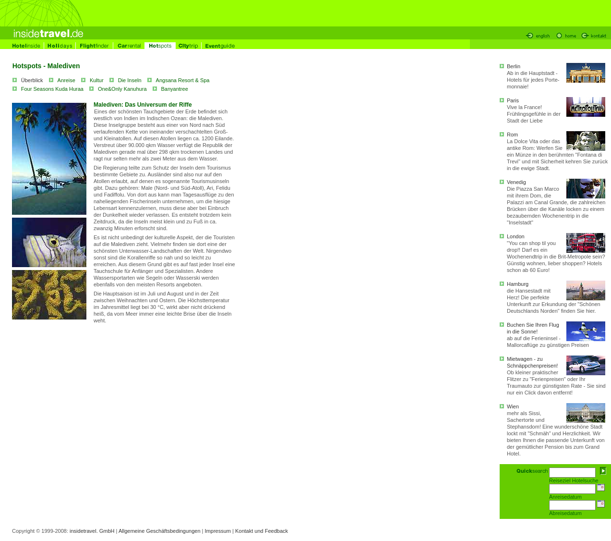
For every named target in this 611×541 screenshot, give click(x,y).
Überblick (32, 80)
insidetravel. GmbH (92, 531)
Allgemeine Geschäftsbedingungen (160, 531)
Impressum (218, 531)
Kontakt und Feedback (261, 531)
